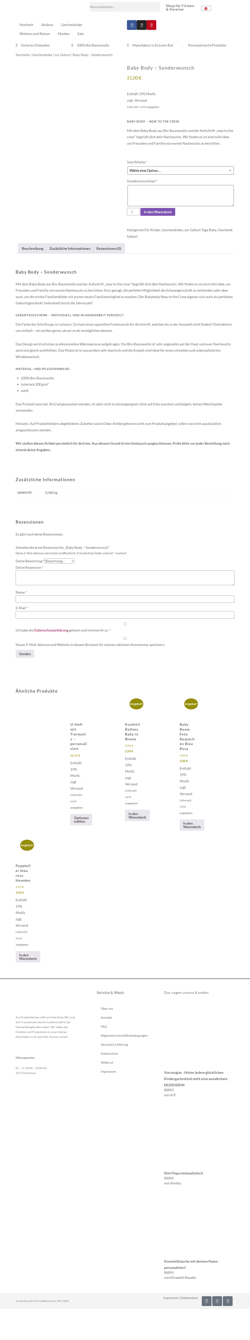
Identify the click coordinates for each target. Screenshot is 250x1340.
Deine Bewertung (30, 561)
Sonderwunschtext (142, 181)
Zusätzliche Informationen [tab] (69, 248)
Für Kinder (152, 230)
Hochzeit (26, 24)
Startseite (23, 55)
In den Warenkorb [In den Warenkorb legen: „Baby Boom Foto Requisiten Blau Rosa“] (192, 825)
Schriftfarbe (137, 162)
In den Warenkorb (158, 212)
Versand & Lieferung (114, 1044)
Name (21, 592)
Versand (140, 100)
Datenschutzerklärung (51, 630)
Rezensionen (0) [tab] (108, 248)
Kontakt (106, 1017)
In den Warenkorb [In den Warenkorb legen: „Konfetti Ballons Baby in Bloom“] (137, 815)
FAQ (104, 1026)
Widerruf (107, 1062)
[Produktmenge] (133, 211)
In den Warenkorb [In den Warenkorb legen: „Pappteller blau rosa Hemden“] (28, 957)
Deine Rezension (29, 567)
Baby (212, 230)
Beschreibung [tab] (32, 248)
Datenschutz (109, 1053)
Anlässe (47, 24)
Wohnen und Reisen (35, 33)
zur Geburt (62, 55)
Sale (80, 33)
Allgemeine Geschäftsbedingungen (124, 1035)
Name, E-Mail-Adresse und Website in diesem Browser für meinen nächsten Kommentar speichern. (90, 644)
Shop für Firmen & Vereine (180, 7)
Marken (64, 33)
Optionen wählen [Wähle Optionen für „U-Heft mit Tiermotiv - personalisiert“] (81, 819)
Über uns (107, 1008)
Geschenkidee (71, 24)
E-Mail (22, 608)
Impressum (108, 1071)
